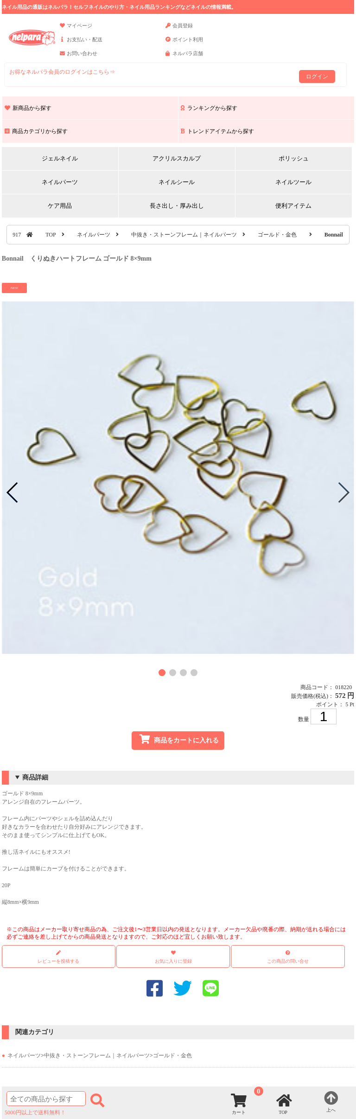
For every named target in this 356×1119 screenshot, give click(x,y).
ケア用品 (60, 205)
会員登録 (179, 30)
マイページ (76, 30)
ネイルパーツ (60, 182)
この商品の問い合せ (288, 961)
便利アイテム (293, 205)
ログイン (317, 76)
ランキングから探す (209, 108)
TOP (50, 234)
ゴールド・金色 (277, 234)
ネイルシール (177, 182)
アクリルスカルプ (177, 158)
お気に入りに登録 (173, 961)
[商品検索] (46, 1098)
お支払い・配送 (81, 44)
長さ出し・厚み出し (177, 205)
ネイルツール (293, 182)
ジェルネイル (60, 158)
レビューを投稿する (58, 957)
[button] (162, 672)
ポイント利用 (184, 44)
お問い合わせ (78, 57)
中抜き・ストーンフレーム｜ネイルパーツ (184, 234)
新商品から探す (28, 108)
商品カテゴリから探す (36, 131)
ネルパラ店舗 (184, 57)
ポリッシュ (294, 158)
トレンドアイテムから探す (217, 131)
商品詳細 (35, 777)
